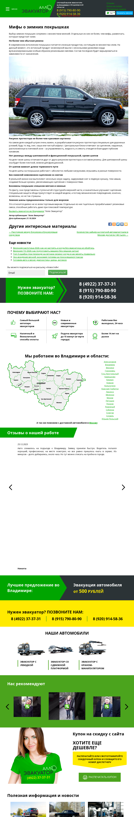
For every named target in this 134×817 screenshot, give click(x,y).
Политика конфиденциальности (20, 771)
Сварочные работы (95, 772)
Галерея (41, 759)
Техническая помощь (96, 755)
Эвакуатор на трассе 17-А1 (67, 784)
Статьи (41, 770)
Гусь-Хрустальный (110, 373)
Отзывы (110, 3)
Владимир (110, 364)
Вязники (110, 367)
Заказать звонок (124, 13)
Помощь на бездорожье (97, 764)
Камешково (109, 377)
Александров (110, 361)
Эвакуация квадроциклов (67, 772)
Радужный (110, 407)
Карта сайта (12, 774)
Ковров (109, 383)
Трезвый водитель (95, 766)
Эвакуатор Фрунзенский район (69, 794)
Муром (110, 398)
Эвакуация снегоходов (66, 774)
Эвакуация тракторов (66, 767)
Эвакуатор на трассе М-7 (67, 776)
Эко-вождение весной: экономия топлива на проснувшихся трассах (48, 257)
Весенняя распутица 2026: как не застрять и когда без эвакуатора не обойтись (53, 248)
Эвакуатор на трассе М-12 (67, 782)
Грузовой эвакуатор (65, 757)
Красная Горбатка (110, 389)
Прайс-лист (42, 756)
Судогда (110, 412)
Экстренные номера (116, 9)
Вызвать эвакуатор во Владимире (26, 211)
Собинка (110, 410)
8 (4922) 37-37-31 (97, 284)
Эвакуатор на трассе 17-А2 (67, 786)
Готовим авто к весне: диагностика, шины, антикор (40, 260)
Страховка (42, 766)
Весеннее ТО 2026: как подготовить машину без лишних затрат (46, 251)
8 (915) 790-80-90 (68, 10)
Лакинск (110, 392)
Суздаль (110, 416)
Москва (112, 794)
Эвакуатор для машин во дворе (69, 806)
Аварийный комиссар (96, 757)
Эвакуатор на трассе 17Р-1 (67, 780)
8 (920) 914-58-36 (68, 14)
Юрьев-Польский (110, 419)
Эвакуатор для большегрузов (68, 804)
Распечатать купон (99, 663)
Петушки (110, 401)
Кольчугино (109, 385)
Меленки (110, 395)
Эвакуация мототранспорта (68, 759)
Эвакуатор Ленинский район (68, 792)
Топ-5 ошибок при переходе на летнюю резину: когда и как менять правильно (54, 254)
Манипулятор (93, 768)
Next (126, 592)
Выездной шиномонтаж (97, 770)
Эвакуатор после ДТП (66, 809)
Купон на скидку (114, 6)
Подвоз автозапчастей (96, 774)
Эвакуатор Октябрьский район (69, 790)
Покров (109, 404)
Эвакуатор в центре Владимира (69, 798)
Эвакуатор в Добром (65, 796)
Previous (8, 712)
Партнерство (43, 763)
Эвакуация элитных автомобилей (69, 769)
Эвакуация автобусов (65, 761)
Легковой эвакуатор (65, 755)
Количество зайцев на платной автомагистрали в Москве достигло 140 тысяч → (102, 233)
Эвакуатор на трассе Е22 (66, 788)
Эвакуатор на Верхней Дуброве (69, 802)
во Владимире (63, 5)
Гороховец (110, 371)
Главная (41, 752)
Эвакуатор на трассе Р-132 (67, 778)
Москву (93, 422)
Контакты (42, 773)
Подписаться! (58, 272)
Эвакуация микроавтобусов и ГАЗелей (71, 763)
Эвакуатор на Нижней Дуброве (69, 800)
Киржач (110, 379)
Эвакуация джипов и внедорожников (71, 765)
